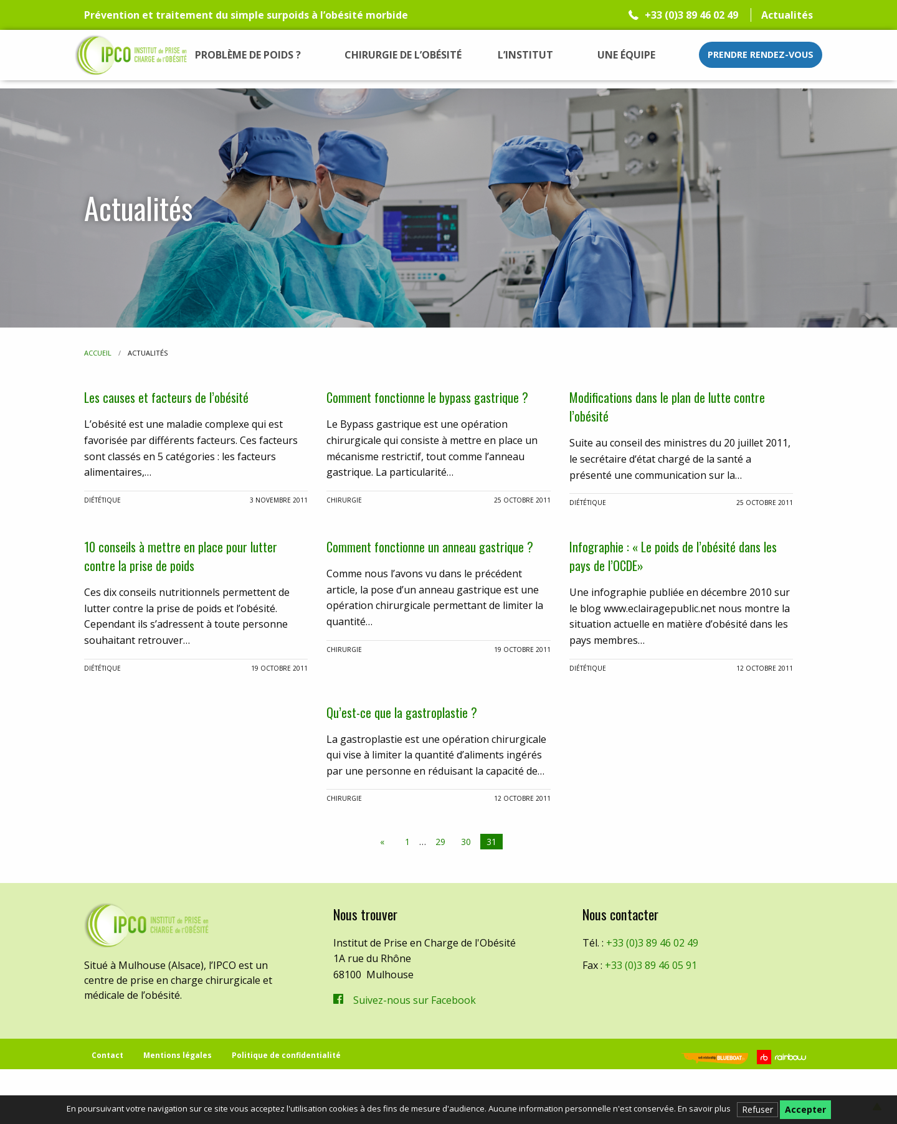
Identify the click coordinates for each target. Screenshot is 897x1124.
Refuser (757, 1109)
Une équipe (626, 55)
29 (440, 891)
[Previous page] (385, 891)
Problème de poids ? (248, 55)
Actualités (787, 15)
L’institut (525, 55)
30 (466, 891)
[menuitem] (248, 55)
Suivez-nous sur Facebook (414, 1050)
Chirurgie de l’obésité (403, 55)
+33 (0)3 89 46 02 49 (691, 15)
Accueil (98, 352)
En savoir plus (704, 1108)
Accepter (805, 1109)
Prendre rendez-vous (761, 54)
